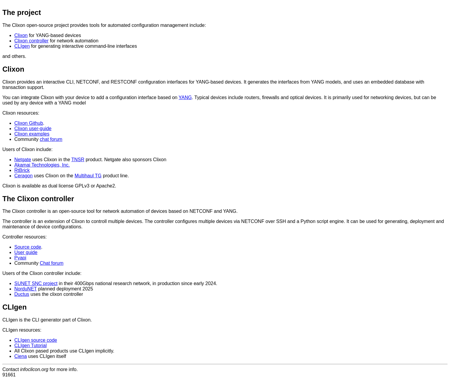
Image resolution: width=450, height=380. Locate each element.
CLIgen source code (35, 340)
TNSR (77, 159)
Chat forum (51, 263)
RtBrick (22, 170)
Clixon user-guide (33, 128)
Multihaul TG (88, 175)
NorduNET (25, 288)
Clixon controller (31, 40)
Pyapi (20, 257)
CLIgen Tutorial (30, 345)
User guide (25, 252)
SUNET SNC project (36, 283)
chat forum (51, 139)
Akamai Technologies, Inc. (42, 164)
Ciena (20, 356)
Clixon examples (31, 133)
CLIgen (22, 46)
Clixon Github (28, 123)
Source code (27, 247)
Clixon (20, 35)
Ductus (21, 294)
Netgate (22, 159)
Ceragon (23, 175)
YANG (185, 97)
